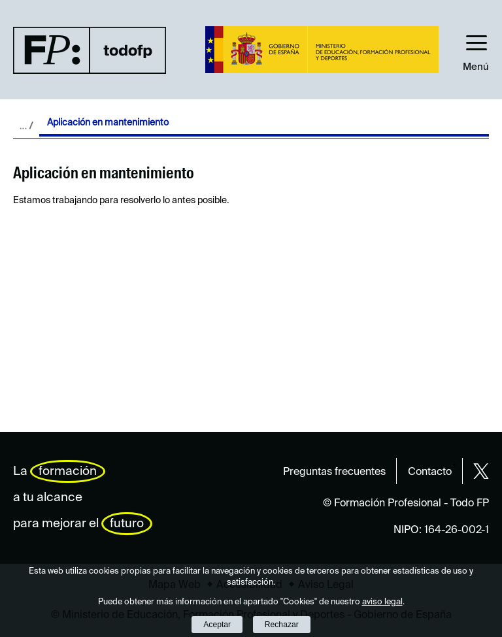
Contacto (430, 472)
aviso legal (382, 602)
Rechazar (282, 624)
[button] (476, 49)
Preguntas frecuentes (334, 472)
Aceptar (217, 624)
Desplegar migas (26, 125)
